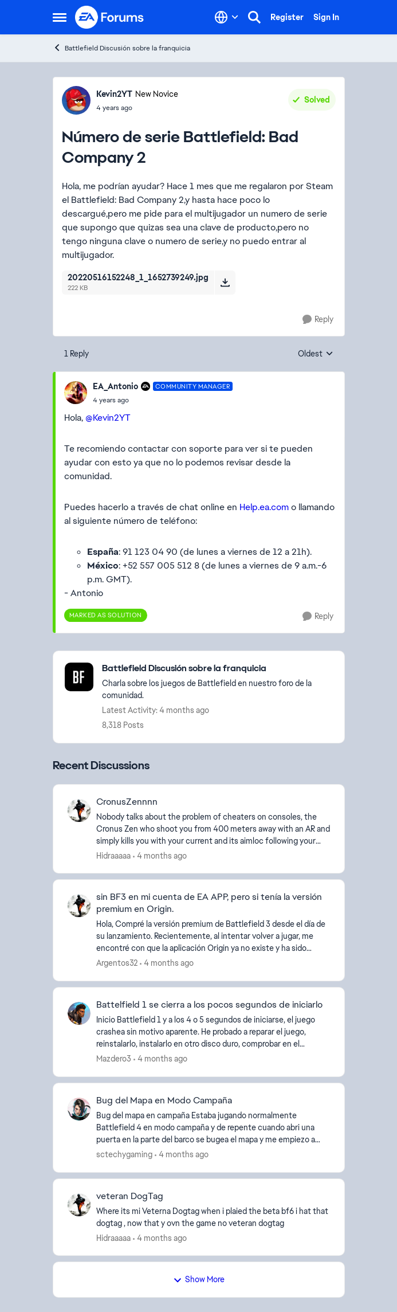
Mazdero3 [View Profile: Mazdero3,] (113, 1058)
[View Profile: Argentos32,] (79, 905)
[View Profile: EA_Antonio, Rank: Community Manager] (75, 392)
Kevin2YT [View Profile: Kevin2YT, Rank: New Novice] (114, 94)
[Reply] (318, 319)
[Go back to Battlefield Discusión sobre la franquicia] (217, 669)
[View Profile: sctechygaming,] (79, 1109)
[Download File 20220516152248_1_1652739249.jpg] (224, 283)
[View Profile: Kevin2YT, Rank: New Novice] (76, 100)
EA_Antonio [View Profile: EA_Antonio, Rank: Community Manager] (115, 386)
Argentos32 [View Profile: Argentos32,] (116, 963)
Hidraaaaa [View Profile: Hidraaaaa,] (113, 855)
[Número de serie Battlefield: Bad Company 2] (163, 400)
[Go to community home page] (110, 17)
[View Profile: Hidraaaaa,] (79, 810)
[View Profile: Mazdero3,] (79, 1013)
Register (287, 17)
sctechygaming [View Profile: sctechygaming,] (124, 1154)
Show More (199, 1279)
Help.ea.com (264, 507)
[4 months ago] (160, 855)
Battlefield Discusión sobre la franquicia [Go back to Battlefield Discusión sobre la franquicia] (121, 48)
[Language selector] (226, 17)
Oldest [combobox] (315, 354)
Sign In (326, 17)
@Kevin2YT (108, 418)
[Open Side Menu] (59, 17)
